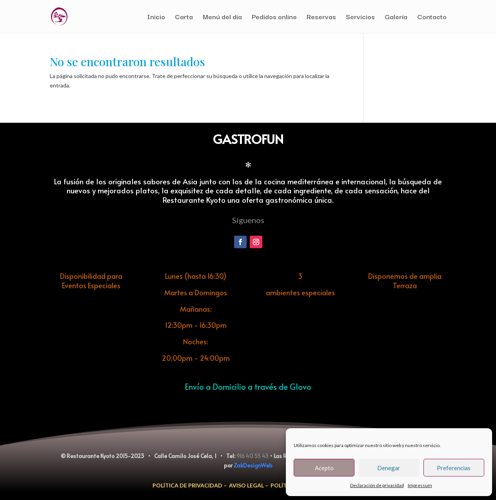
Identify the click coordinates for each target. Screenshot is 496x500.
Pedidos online (274, 18)
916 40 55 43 (252, 456)
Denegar (388, 467)
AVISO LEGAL (246, 485)
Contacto (432, 18)
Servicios (360, 18)
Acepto (324, 467)
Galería (396, 18)
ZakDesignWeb (253, 465)
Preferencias (454, 467)
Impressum (420, 485)
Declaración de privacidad (377, 485)
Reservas (321, 18)
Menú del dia (222, 18)
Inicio (156, 18)
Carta (184, 18)
